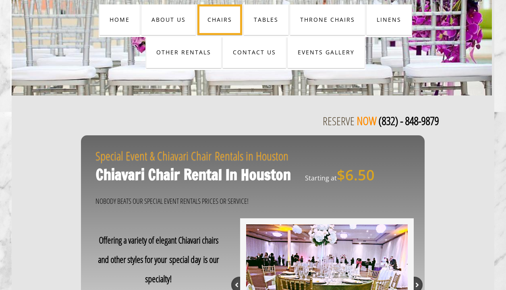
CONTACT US (254, 52)
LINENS (389, 19)
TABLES (266, 19)
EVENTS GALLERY (326, 52)
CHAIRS (219, 19)
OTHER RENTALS (183, 52)
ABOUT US (168, 19)
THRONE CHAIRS (327, 19)
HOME (120, 19)
